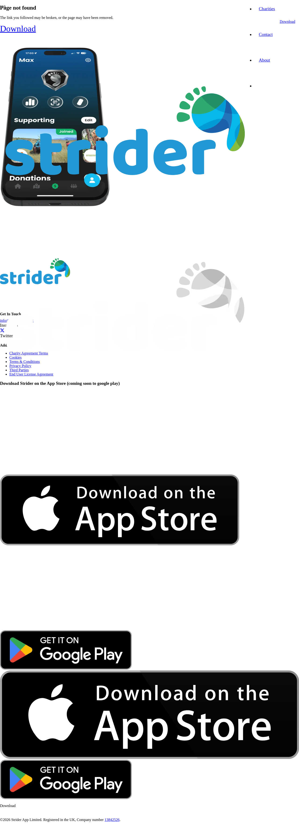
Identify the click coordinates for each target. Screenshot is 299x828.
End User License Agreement (31, 374)
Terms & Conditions (24, 362)
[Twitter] (2, 330)
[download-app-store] (119, 628)
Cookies (15, 357)
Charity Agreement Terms (28, 353)
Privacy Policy (20, 366)
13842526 (112, 820)
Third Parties (19, 370)
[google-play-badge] (66, 668)
